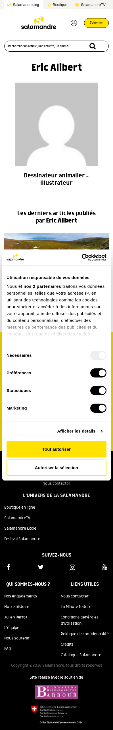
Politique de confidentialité (85, 634)
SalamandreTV (93, 5)
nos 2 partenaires (42, 286)
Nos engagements (20, 596)
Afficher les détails (76, 431)
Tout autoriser (56, 449)
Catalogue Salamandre (81, 655)
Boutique (60, 5)
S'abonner (96, 22)
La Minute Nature (76, 607)
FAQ (7, 649)
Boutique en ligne (19, 507)
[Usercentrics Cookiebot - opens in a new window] (81, 257)
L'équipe (11, 628)
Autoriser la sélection (56, 467)
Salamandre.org (26, 5)
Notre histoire (16, 607)
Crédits (67, 644)
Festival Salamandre (22, 539)
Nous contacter (56, 483)
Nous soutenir (17, 638)
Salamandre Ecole (20, 528)
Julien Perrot (15, 617)
